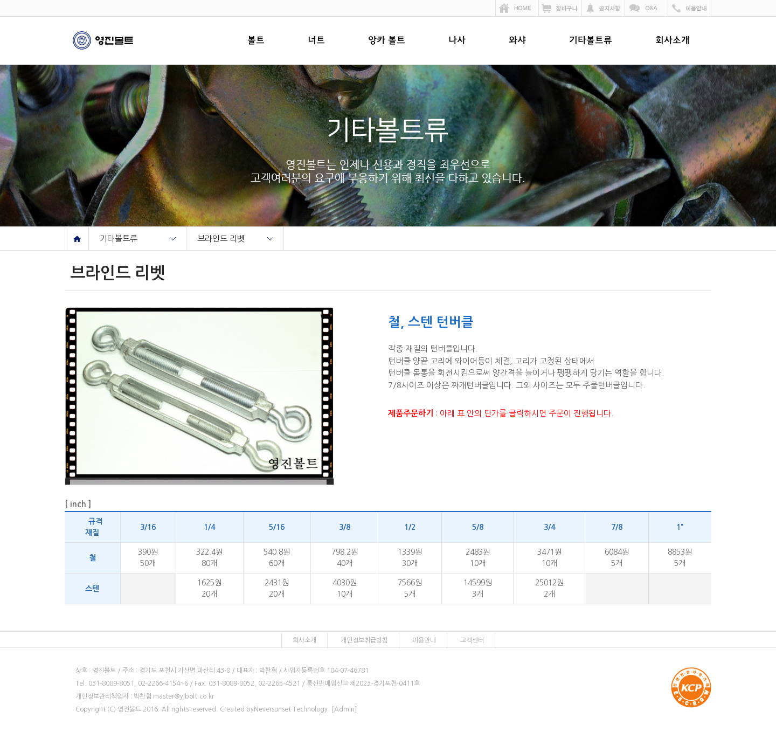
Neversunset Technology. (292, 709)
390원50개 (148, 557)
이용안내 (424, 640)
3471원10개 (549, 557)
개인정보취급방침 (364, 640)
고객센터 (472, 640)
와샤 (517, 41)
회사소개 (672, 41)
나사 (457, 41)
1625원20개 (209, 588)
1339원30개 (410, 557)
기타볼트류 (590, 41)
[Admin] (344, 709)
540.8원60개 (277, 557)
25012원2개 (549, 588)
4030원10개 (344, 588)
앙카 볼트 (386, 41)
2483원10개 (478, 557)
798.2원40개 (344, 557)
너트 (316, 41)
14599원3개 (477, 588)
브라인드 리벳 (221, 238)
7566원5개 (410, 588)
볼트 (256, 41)
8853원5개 (680, 557)
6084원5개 (617, 557)
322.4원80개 (209, 557)
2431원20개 (277, 588)
